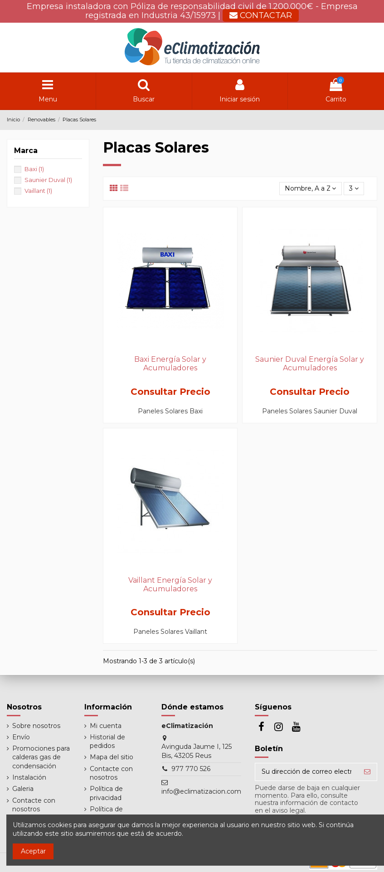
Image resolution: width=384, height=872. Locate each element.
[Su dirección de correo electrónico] (306, 772)
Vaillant (38, 190)
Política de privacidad (106, 793)
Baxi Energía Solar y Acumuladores (170, 363)
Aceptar (33, 851)
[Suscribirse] (367, 772)
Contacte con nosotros (33, 805)
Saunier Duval (48, 179)
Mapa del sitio (111, 757)
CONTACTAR (260, 15)
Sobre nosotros (36, 726)
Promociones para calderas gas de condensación (41, 757)
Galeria (23, 789)
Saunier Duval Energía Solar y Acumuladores (309, 363)
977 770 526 (190, 769)
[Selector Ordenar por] (310, 188)
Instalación (29, 777)
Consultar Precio (170, 391)
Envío (21, 737)
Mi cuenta (106, 726)
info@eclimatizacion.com (201, 791)
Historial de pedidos (107, 741)
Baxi (34, 168)
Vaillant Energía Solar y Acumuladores (170, 584)
